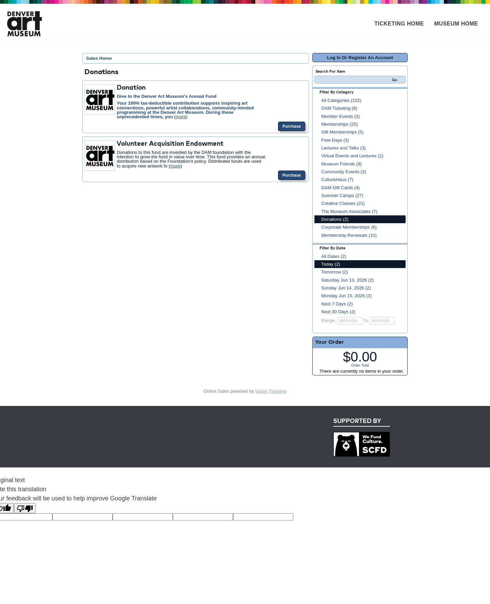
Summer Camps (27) (342, 195)
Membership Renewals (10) (349, 235)
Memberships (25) (339, 124)
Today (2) (330, 264)
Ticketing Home (399, 23)
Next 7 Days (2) (337, 303)
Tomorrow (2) (334, 271)
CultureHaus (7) (337, 179)
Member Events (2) (340, 116)
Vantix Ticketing (271, 391)
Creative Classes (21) (343, 203)
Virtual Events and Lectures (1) (352, 155)
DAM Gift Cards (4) (340, 187)
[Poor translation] (25, 508)
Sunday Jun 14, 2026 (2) (346, 287)
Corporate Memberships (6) (349, 227)
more (181, 116)
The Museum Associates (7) (349, 211)
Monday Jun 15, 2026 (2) (346, 295)
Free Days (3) (335, 140)
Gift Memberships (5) (342, 132)
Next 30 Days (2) (338, 311)
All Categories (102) (341, 100)
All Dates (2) (333, 256)
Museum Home (456, 23)
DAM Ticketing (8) (339, 108)
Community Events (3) (343, 171)
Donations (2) (334, 219)
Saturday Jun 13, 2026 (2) (347, 280)
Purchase (291, 126)
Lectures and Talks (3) (343, 147)
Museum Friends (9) (341, 163)
